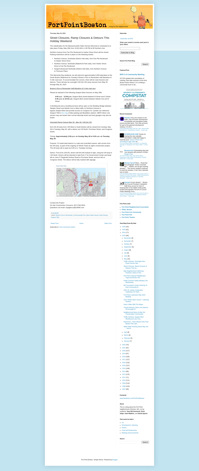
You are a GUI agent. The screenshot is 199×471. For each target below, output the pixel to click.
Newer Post (55, 223)
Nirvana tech (128, 150)
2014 (124, 368)
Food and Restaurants (129, 430)
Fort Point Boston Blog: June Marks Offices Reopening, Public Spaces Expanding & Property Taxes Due (133, 157)
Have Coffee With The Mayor (133, 304)
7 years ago (129, 178)
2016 (124, 362)
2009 (124, 383)
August (126, 250)
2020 (124, 351)
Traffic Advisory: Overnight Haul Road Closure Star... (134, 262)
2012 (124, 374)
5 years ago (130, 158)
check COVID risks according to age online (131, 140)
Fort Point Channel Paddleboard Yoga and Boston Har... (134, 276)
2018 (124, 357)
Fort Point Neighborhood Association (135, 207)
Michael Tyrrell (129, 163)
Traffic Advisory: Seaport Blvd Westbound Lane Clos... (134, 318)
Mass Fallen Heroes (92, 215)
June (126, 256)
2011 (124, 377)
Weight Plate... (129, 154)
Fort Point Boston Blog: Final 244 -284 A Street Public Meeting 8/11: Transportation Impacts (134, 129)
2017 (124, 359)
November (127, 241)
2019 (124, 353)
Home (81, 223)
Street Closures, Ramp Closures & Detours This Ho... (135, 267)
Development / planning (130, 425)
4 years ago (144, 130)
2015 (124, 365)
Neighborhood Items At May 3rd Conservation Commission (134, 313)
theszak (127, 182)
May (125, 259)
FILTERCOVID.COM (131, 134)
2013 (124, 371)
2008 (124, 386)
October (127, 244)
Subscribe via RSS (126, 39)
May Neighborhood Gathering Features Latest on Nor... (134, 272)
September (128, 247)
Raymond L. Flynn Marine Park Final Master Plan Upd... (136, 322)
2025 (124, 229)
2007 (124, 389)
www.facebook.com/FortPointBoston (132, 398)
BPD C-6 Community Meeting (132, 74)
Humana (127, 118)
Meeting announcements (130, 433)
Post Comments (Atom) (67, 227)
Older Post (108, 223)
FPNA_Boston (127, 209)
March (126, 335)
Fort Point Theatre (128, 217)
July (125, 253)
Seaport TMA (55, 217)
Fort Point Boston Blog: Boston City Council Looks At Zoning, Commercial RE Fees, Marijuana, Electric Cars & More (134, 194)
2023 (124, 235)
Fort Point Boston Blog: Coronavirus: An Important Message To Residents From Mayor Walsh (133, 143)
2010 (124, 380)
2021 (124, 348)
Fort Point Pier (127, 215)
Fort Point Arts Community (131, 212)
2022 (124, 345)
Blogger (115, 460)
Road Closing (103, 215)
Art (123, 423)
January (127, 341)
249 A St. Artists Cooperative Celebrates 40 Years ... (133, 291)
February (127, 338)
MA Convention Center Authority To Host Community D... (135, 286)
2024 (124, 232)
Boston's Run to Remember (64, 215)
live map (64, 113)
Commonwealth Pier (79, 215)
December (127, 238)
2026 (124, 227)
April (125, 332)
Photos (124, 428)
